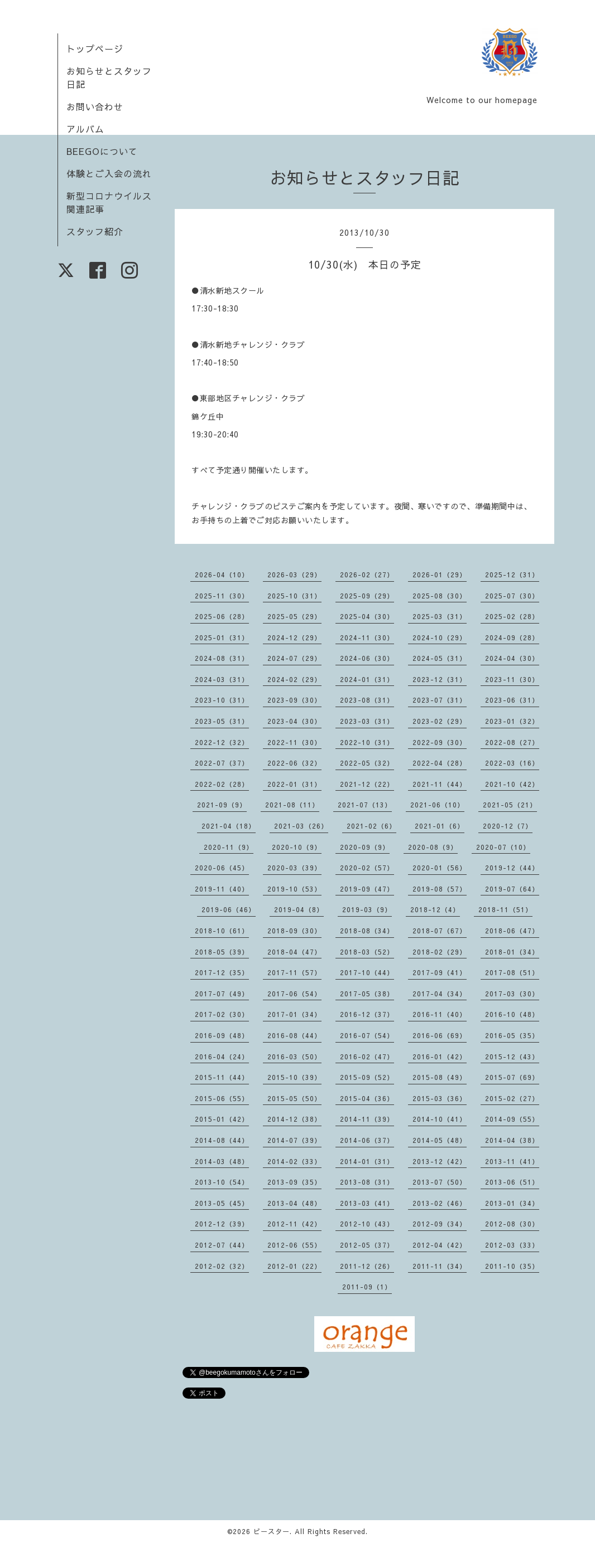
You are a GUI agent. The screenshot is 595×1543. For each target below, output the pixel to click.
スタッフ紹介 (94, 231)
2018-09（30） (294, 930)
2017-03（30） (512, 993)
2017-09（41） (439, 972)
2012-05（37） (367, 1244)
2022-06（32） (294, 762)
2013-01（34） (512, 1203)
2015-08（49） (439, 1077)
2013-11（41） (512, 1161)
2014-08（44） (222, 1140)
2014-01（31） (367, 1161)
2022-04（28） (439, 762)
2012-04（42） (439, 1244)
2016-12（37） (367, 1014)
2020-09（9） (365, 847)
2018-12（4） (435, 909)
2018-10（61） (222, 930)
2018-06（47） (512, 930)
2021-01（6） (439, 825)
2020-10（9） (297, 847)
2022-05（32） (367, 762)
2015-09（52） (367, 1077)
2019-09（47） (367, 888)
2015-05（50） (294, 1098)
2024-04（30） (512, 658)
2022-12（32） (222, 742)
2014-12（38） (294, 1118)
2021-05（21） (510, 804)
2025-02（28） (512, 616)
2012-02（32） (222, 1266)
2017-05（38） (367, 993)
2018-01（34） (512, 951)
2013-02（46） (439, 1203)
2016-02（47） (367, 1056)
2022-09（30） (439, 742)
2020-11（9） (228, 847)
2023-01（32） (512, 721)
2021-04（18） (228, 825)
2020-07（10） (503, 847)
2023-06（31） (512, 699)
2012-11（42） (294, 1223)
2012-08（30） (512, 1223)
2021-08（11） (292, 804)
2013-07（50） (439, 1181)
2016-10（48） (512, 1014)
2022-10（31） (367, 742)
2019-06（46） (228, 909)
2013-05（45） (222, 1203)
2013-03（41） (367, 1203)
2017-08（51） (512, 972)
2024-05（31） (439, 658)
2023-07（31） (439, 699)
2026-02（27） (367, 574)
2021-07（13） (365, 804)
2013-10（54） (222, 1181)
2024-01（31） (367, 679)
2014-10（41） (439, 1118)
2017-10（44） (367, 972)
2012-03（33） (512, 1244)
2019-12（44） (512, 867)
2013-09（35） (294, 1181)
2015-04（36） (367, 1098)
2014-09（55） (512, 1118)
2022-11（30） (294, 742)
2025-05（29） (294, 616)
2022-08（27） (512, 742)
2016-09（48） (222, 1035)
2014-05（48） (439, 1140)
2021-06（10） (437, 804)
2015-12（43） (512, 1056)
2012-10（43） (367, 1223)
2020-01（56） (439, 867)
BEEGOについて (102, 151)
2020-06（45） (222, 867)
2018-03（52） (367, 951)
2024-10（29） (439, 637)
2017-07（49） (222, 993)
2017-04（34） (439, 993)
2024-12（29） (294, 637)
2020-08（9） (433, 847)
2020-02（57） (367, 867)
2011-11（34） (439, 1266)
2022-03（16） (512, 762)
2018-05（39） (222, 951)
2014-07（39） (294, 1140)
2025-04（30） (367, 616)
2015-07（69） (512, 1077)
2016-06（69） (439, 1035)
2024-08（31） (222, 658)
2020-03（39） (294, 867)
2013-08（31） (367, 1181)
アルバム (85, 129)
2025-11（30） (222, 595)
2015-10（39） (294, 1077)
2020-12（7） (507, 825)
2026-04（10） (222, 574)
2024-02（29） (294, 679)
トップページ (94, 48)
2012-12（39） (222, 1223)
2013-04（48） (294, 1203)
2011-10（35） (512, 1266)
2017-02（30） (222, 1014)
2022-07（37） (222, 762)
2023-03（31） (367, 721)
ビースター (271, 1531)
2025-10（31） (294, 595)
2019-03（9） (367, 909)
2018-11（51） (505, 909)
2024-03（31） (222, 679)
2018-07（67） (439, 930)
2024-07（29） (294, 658)
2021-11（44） (439, 784)
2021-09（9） (222, 804)
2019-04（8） (299, 909)
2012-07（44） (222, 1244)
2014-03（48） (222, 1161)
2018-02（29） (439, 951)
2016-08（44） (294, 1035)
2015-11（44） (222, 1077)
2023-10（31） (222, 699)
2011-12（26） (367, 1266)
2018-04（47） (294, 951)
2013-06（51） (512, 1181)
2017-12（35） (222, 972)
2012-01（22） (294, 1266)
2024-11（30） (367, 637)
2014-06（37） (367, 1140)
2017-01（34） (294, 1014)
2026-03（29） (294, 574)
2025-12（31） (512, 574)
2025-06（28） (222, 616)
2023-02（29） (439, 721)
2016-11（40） (439, 1014)
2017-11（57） (294, 972)
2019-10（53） (294, 888)
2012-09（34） (439, 1223)
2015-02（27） (512, 1098)
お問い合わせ (94, 106)
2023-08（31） (367, 699)
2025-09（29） (367, 595)
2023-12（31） (439, 679)
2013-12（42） (439, 1161)
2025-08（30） (439, 595)
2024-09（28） (512, 637)
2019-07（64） (512, 888)
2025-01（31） (222, 637)
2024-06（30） (367, 658)
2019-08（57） (439, 888)
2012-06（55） (294, 1244)
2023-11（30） (512, 679)
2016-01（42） (439, 1056)
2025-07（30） (512, 595)
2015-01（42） (222, 1118)
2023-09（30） (294, 699)
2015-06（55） (222, 1098)
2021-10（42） (512, 784)
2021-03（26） (301, 825)
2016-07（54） (367, 1035)
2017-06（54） (294, 993)
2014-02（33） (294, 1161)
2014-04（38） (512, 1140)
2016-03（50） (294, 1056)
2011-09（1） (367, 1286)
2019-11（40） (222, 888)
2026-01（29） (439, 574)
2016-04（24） (222, 1056)
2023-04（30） (294, 721)
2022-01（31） (294, 784)
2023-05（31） (222, 721)
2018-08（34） (367, 930)
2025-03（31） (439, 616)
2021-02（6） (371, 825)
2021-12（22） (367, 784)
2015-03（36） (439, 1098)
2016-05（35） (512, 1035)
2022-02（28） (222, 784)
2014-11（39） (367, 1118)
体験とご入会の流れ (109, 173)
